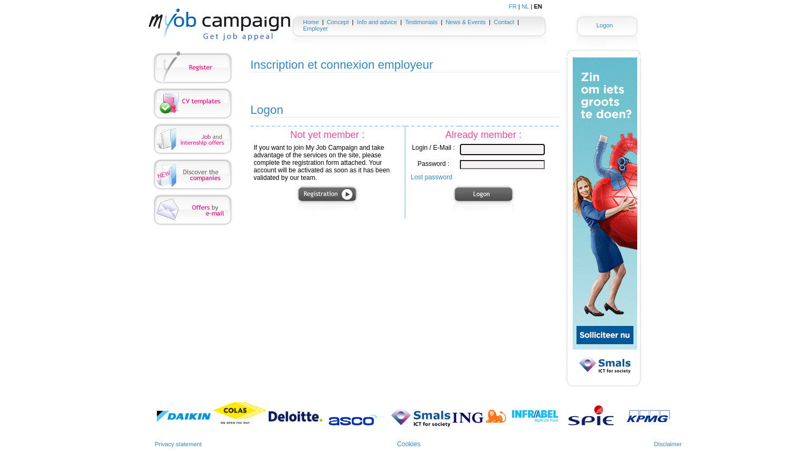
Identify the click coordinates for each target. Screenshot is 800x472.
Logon (604, 25)
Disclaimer (667, 444)
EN (538, 6)
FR (513, 6)
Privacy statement (178, 444)
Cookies (408, 444)
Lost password (431, 177)
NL (525, 6)
